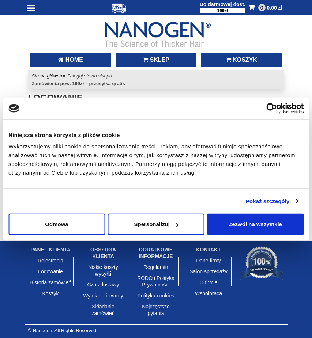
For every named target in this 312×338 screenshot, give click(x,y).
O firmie (209, 282)
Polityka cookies (156, 296)
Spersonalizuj (156, 224)
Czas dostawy (103, 285)
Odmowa (56, 224)
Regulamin (156, 267)
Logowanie (50, 271)
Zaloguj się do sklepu (89, 76)
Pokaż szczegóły (268, 201)
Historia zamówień (50, 282)
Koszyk (50, 293)
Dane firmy (208, 260)
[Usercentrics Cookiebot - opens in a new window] (272, 108)
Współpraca (208, 293)
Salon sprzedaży (208, 271)
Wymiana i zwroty (103, 296)
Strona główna (47, 76)
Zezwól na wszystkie (255, 224)
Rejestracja (50, 260)
